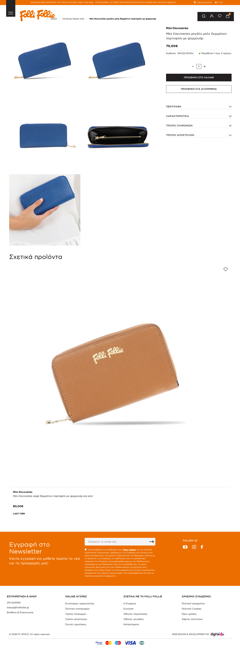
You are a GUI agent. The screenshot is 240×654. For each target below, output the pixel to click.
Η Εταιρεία (130, 603)
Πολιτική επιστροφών (77, 608)
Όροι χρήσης (189, 614)
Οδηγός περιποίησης (136, 614)
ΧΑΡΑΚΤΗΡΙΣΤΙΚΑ (177, 116)
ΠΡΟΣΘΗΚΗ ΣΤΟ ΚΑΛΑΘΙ (199, 77)
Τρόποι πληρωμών (179, 125)
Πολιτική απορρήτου (193, 603)
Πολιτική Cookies (191, 608)
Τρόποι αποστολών (180, 135)
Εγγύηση (128, 608)
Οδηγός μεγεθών (134, 619)
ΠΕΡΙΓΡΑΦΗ (173, 106)
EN (221, 2)
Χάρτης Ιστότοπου (192, 619)
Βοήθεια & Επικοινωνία (20, 612)
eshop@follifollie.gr (18, 607)
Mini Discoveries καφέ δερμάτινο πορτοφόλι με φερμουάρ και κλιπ (53, 496)
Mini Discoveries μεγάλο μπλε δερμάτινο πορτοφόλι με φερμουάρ (122, 19)
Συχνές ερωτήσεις (75, 624)
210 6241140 (14, 602)
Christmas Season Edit (73, 19)
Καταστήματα (203, 2)
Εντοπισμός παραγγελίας (79, 603)
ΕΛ (216, 2)
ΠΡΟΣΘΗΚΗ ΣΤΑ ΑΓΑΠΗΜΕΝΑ (199, 89)
